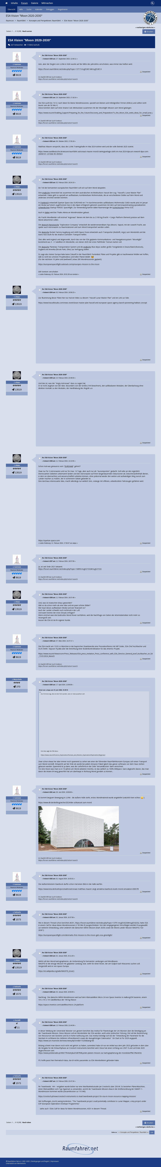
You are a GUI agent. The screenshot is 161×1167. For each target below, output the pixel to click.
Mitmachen (47, 3)
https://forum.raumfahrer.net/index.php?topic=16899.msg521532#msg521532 (70, 569)
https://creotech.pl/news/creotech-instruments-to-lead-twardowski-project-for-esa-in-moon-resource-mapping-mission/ (87, 1096)
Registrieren (63, 9)
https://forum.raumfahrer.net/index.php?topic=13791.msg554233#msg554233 (106, 923)
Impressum (55, 1161)
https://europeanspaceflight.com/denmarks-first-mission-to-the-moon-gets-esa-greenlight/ (75, 935)
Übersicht (11, 9)
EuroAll (17, 1020)
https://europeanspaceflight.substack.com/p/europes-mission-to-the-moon (68, 264)
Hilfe (21, 9)
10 (17, 31)
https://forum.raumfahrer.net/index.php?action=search (58, 79)
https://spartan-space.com (49, 540)
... (14, 31)
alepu (17, 187)
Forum (24, 3)
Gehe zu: (114, 1132)
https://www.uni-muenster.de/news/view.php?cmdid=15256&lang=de (66, 1040)
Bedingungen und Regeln (40, 1161)
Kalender (38, 9)
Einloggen (50, 9)
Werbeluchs (21, 1163)
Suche (29, 9)
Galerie (34, 3)
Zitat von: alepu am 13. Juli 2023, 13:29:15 (53, 690)
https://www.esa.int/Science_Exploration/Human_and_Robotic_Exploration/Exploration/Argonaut (73, 755)
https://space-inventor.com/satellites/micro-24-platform (61, 1004)
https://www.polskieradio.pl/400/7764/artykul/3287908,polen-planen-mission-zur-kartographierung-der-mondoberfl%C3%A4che (90, 1053)
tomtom (17, 64)
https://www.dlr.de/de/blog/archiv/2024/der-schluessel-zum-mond (65, 802)
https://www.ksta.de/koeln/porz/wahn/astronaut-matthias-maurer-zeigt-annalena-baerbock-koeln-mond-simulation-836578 (88, 889)
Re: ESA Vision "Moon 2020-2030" (54, 55)
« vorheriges (140, 27)
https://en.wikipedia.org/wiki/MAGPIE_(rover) (56, 971)
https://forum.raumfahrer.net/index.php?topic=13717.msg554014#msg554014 (70, 69)
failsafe (17, 912)
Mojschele (17, 679)
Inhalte (14, 3)
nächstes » (150, 27)
